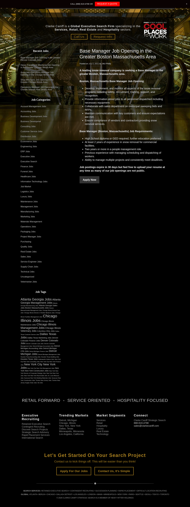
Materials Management (31, 221)
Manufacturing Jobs (30, 211)
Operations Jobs (28, 226)
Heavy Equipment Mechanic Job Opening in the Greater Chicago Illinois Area (40, 66)
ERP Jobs (25, 151)
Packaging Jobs (28, 232)
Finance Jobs (27, 166)
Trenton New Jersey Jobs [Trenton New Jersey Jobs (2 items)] (43, 380)
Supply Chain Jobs (29, 267)
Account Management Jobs (33, 106)
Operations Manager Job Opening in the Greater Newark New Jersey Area (39, 88)
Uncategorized (27, 277)
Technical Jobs (27, 272)
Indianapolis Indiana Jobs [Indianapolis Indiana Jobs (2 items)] (46, 359)
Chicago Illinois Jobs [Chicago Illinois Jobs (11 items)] (39, 318)
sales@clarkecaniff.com (146, 425)
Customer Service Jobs (31, 131)
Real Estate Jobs (29, 252)
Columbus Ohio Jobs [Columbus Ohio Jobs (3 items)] (46, 331)
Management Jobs (29, 206)
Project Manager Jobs (31, 237)
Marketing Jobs (28, 216)
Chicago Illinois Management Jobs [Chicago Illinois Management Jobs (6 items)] (38, 326)
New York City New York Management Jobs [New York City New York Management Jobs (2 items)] (40, 368)
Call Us (79, 36)
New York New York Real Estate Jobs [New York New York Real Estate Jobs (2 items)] (36, 375)
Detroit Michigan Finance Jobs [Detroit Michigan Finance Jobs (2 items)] (38, 351)
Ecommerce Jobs (29, 141)
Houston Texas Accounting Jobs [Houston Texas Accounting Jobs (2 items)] (31, 357)
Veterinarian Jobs (29, 282)
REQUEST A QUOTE (107, 4)
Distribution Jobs (28, 136)
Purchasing (26, 242)
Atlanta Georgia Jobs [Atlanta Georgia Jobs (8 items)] (36, 299)
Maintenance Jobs (29, 201)
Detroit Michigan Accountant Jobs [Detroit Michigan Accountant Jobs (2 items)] (43, 346)
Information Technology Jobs (34, 181)
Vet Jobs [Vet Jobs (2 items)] (40, 383)
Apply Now (89, 179)
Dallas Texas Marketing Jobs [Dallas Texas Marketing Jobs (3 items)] (39, 338)
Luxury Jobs (26, 196)
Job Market (26, 186)
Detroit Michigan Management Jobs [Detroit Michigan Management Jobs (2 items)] (49, 354)
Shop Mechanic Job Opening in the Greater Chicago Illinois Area (37, 81)
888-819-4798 (141, 423)
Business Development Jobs (34, 116)
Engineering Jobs (29, 146)
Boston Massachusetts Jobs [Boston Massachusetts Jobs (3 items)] (37, 308)
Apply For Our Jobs (74, 471)
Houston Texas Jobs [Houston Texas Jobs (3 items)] (29, 359)
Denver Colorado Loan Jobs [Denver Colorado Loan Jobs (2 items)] (35, 343)
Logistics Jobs (27, 191)
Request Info (103, 36)
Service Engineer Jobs (31, 262)
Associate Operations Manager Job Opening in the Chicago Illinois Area (37, 73)
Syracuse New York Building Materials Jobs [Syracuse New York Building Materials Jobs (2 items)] (37, 378)
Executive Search (29, 161)
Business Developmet (31, 121)
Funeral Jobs (27, 171)
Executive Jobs (28, 156)
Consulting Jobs (28, 126)
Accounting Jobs (28, 111)
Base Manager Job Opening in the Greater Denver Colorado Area (40, 59)
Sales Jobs (26, 257)
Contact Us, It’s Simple (114, 471)
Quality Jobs (26, 247)
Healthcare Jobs (28, 176)
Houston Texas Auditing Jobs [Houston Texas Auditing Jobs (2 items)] (50, 357)
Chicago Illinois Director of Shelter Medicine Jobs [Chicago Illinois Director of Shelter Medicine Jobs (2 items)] (39, 313)
